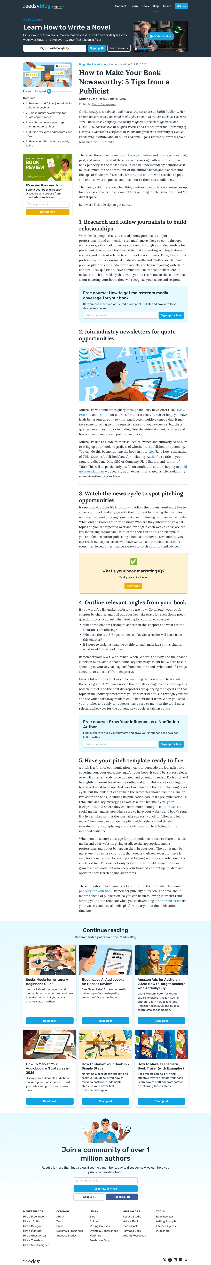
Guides (94, 1221)
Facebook (122, 1196)
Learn (134, 6)
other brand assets (168, 901)
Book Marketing (97, 64)
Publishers (162, 1230)
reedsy (31, 1261)
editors (148, 175)
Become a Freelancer (69, 1230)
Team (59, 1221)
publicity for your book (95, 891)
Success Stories (66, 1235)
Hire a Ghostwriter (34, 1235)
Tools (145, 6)
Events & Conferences (104, 1230)
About (167, 6)
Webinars (95, 1235)
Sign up (97, 48)
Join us (181, 6)
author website (171, 807)
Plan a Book (130, 1226)
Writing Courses (100, 1226)
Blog (156, 6)
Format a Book (132, 1230)
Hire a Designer (33, 1226)
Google (89, 1196)
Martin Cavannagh (104, 104)
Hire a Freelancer (34, 1216)
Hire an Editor (32, 1221)
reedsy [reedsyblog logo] (36, 6)
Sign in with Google (54, 48)
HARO (180, 410)
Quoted (103, 415)
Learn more (119, 48)
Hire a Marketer (32, 1230)
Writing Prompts (166, 1221)
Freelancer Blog (100, 1240)
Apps (58, 6)
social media (177, 517)
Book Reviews (165, 1216)
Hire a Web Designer (36, 1245)
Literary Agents (166, 1226)
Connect (120, 6)
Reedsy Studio (132, 1216)
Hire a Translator (33, 1240)
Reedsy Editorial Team (112, 98)
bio (151, 451)
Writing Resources (134, 1235)
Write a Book (130, 1221)
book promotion (140, 155)
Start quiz (133, 586)
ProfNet (85, 415)
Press (59, 1226)
